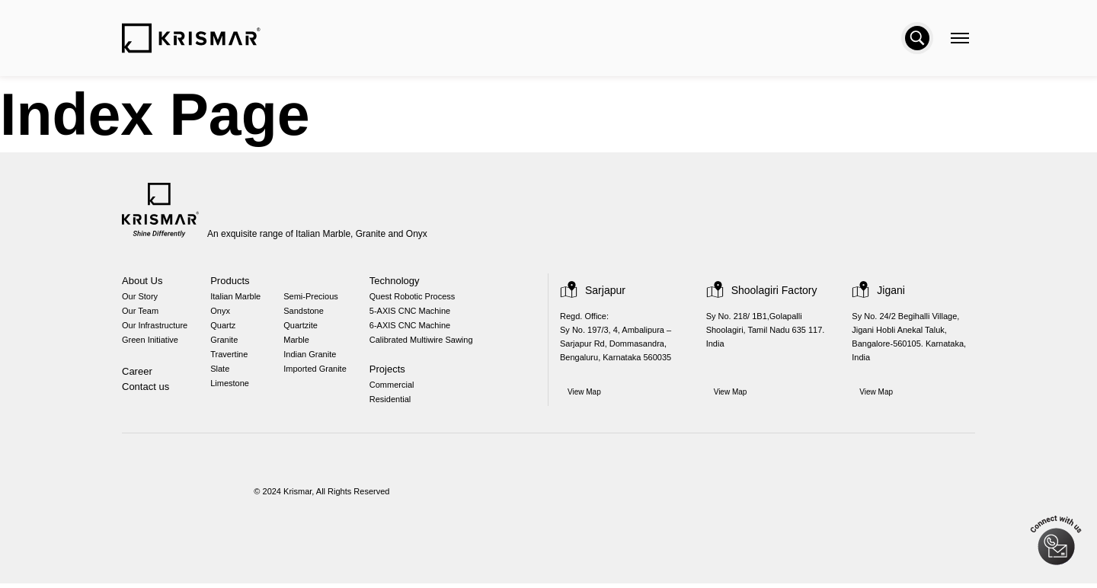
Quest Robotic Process (415, 297)
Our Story (139, 297)
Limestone (232, 389)
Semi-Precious (314, 297)
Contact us (146, 390)
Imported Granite (320, 374)
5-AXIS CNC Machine (414, 313)
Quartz (225, 328)
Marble (301, 343)
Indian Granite (315, 358)
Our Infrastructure (156, 328)
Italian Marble (239, 297)
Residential (395, 404)
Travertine (232, 358)
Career (137, 375)
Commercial (398, 389)
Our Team (140, 313)
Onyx (222, 313)
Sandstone (308, 313)
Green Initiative (150, 343)
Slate (222, 374)
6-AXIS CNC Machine (414, 328)
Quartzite (305, 328)
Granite (226, 343)
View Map (585, 395)
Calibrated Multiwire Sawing (428, 343)
